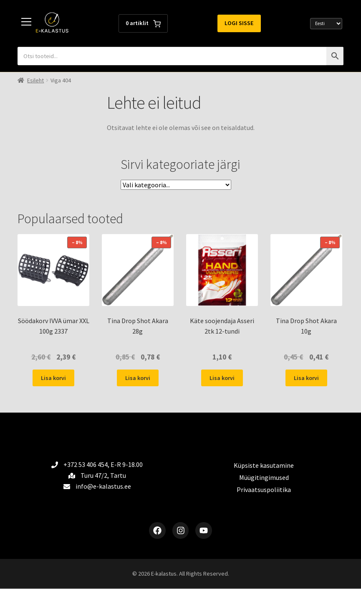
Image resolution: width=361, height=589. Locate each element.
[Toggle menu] (27, 23)
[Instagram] (180, 530)
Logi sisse (239, 23)
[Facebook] (157, 530)
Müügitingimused (264, 477)
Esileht (35, 80)
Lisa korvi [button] (53, 378)
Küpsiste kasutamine (264, 465)
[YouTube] (204, 530)
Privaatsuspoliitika (264, 489)
